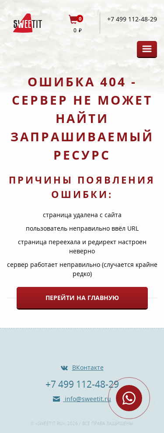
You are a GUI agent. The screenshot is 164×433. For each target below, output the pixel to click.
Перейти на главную (82, 297)
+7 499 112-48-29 (132, 19)
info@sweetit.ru (87, 399)
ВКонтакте (88, 367)
